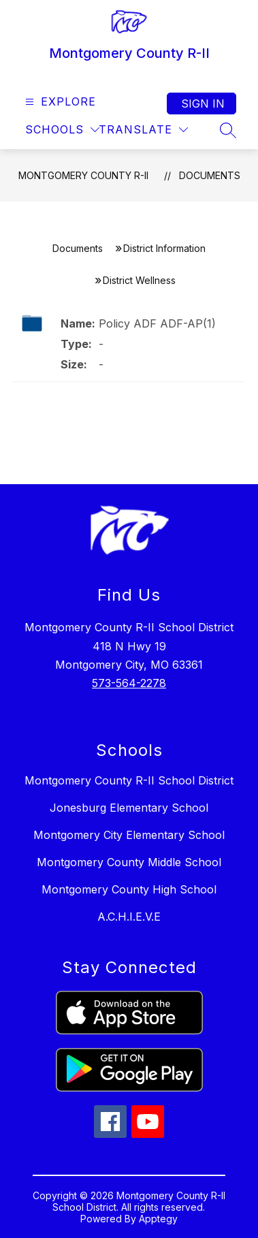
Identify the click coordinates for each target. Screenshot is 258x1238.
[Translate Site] (143, 129)
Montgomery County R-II (83, 175)
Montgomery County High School (129, 889)
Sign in (203, 103)
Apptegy (158, 1218)
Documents (209, 175)
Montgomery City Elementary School (129, 835)
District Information (164, 248)
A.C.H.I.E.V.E (129, 916)
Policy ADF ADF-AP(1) (157, 323)
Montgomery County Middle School (129, 862)
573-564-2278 (129, 683)
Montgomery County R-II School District (129, 780)
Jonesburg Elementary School (129, 807)
